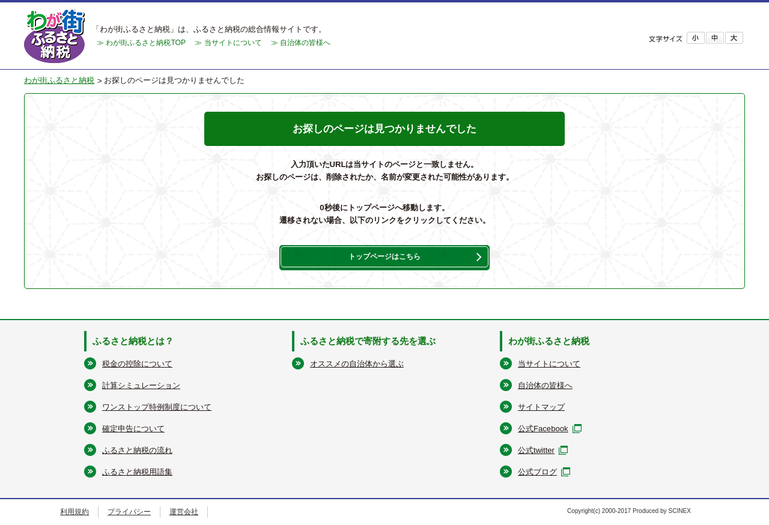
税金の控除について (137, 363)
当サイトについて (549, 363)
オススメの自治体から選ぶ (357, 363)
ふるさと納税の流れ (137, 450)
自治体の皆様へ (545, 385)
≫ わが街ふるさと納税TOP (141, 42)
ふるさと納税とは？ (133, 340)
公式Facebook (543, 428)
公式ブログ (537, 471)
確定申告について (133, 428)
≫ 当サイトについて (228, 42)
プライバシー (129, 512)
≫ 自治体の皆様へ (300, 42)
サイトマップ (541, 406)
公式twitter (536, 450)
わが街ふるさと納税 (59, 80)
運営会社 (183, 512)
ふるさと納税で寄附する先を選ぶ (368, 340)
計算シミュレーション (141, 385)
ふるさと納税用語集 (137, 471)
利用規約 (74, 512)
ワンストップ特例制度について (156, 406)
